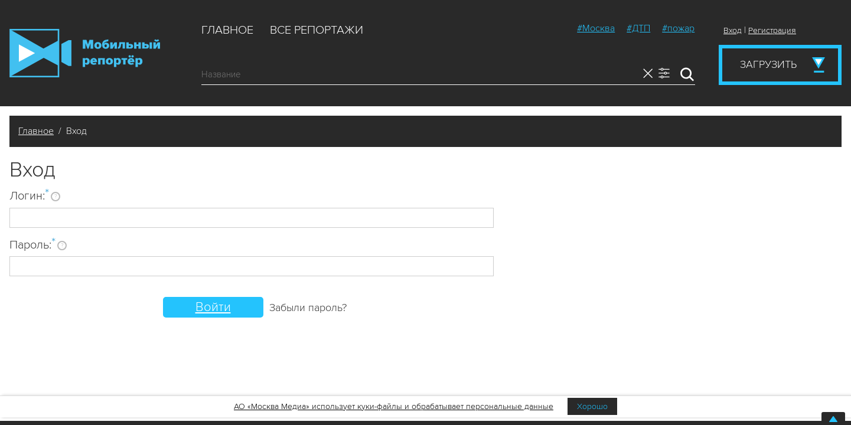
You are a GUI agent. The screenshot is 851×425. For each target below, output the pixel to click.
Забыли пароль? (308, 307)
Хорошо (592, 406)
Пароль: (32, 244)
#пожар (678, 28)
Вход (732, 30)
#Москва (596, 28)
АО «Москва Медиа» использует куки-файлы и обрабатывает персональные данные (393, 406)
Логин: (29, 195)
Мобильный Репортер (84, 53)
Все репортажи (316, 30)
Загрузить (768, 64)
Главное (227, 30)
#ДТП (638, 28)
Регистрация (772, 30)
